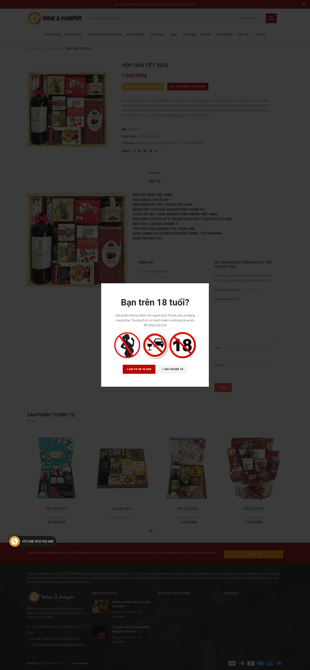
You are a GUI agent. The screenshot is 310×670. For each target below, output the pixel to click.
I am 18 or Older (139, 369)
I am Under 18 (173, 369)
